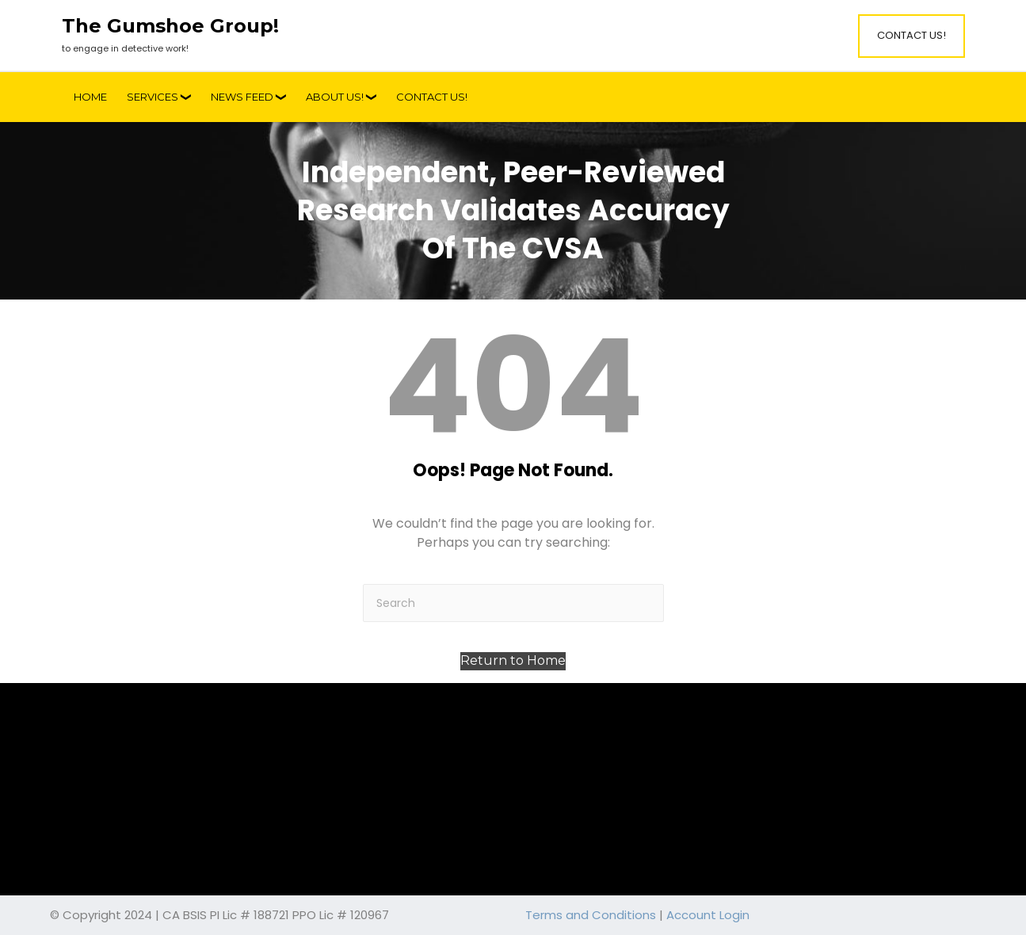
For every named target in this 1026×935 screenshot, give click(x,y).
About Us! (335, 96)
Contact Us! (911, 35)
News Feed (242, 96)
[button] (513, 661)
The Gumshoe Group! (170, 26)
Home (90, 96)
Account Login (707, 914)
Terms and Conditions (590, 914)
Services (152, 96)
